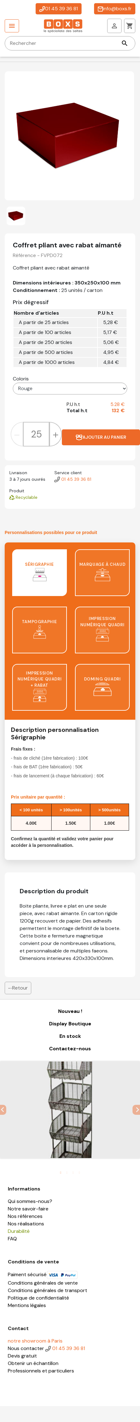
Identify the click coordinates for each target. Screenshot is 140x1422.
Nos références (25, 1216)
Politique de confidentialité (38, 1298)
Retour (18, 988)
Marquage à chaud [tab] (102, 571)
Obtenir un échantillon (33, 1363)
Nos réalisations (26, 1223)
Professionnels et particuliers (41, 1370)
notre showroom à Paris (35, 1341)
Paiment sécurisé (43, 1274)
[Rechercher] (70, 43)
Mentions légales (27, 1305)
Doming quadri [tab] (102, 686)
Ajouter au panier (101, 437)
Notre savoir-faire (28, 1208)
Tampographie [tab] (39, 629)
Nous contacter (26, 1348)
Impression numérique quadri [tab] (102, 629)
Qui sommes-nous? (30, 1201)
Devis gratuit (22, 1356)
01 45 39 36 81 (58, 8)
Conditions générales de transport (47, 1290)
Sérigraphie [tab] (39, 571)
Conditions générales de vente (43, 1283)
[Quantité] (36, 434)
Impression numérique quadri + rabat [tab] (40, 686)
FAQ (12, 1238)
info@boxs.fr (115, 8)
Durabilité (19, 1231)
